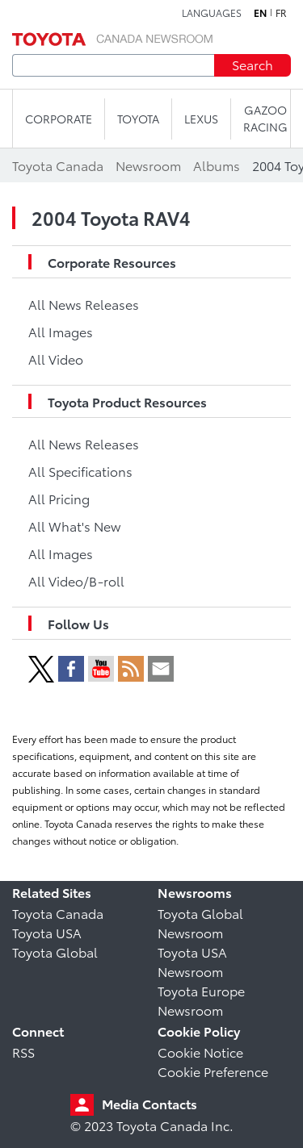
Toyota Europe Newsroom (201, 1000)
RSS (23, 1051)
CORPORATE (58, 119)
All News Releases (83, 303)
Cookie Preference (213, 1071)
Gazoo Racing (265, 118)
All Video (55, 358)
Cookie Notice (200, 1051)
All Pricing (59, 498)
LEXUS (201, 119)
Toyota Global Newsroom (200, 922)
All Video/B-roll (76, 580)
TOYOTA (138, 119)
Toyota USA (47, 932)
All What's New (74, 525)
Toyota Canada (57, 913)
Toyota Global (55, 951)
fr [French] (281, 13)
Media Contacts (149, 1103)
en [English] (260, 13)
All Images (60, 331)
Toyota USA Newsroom (192, 961)
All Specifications (80, 470)
